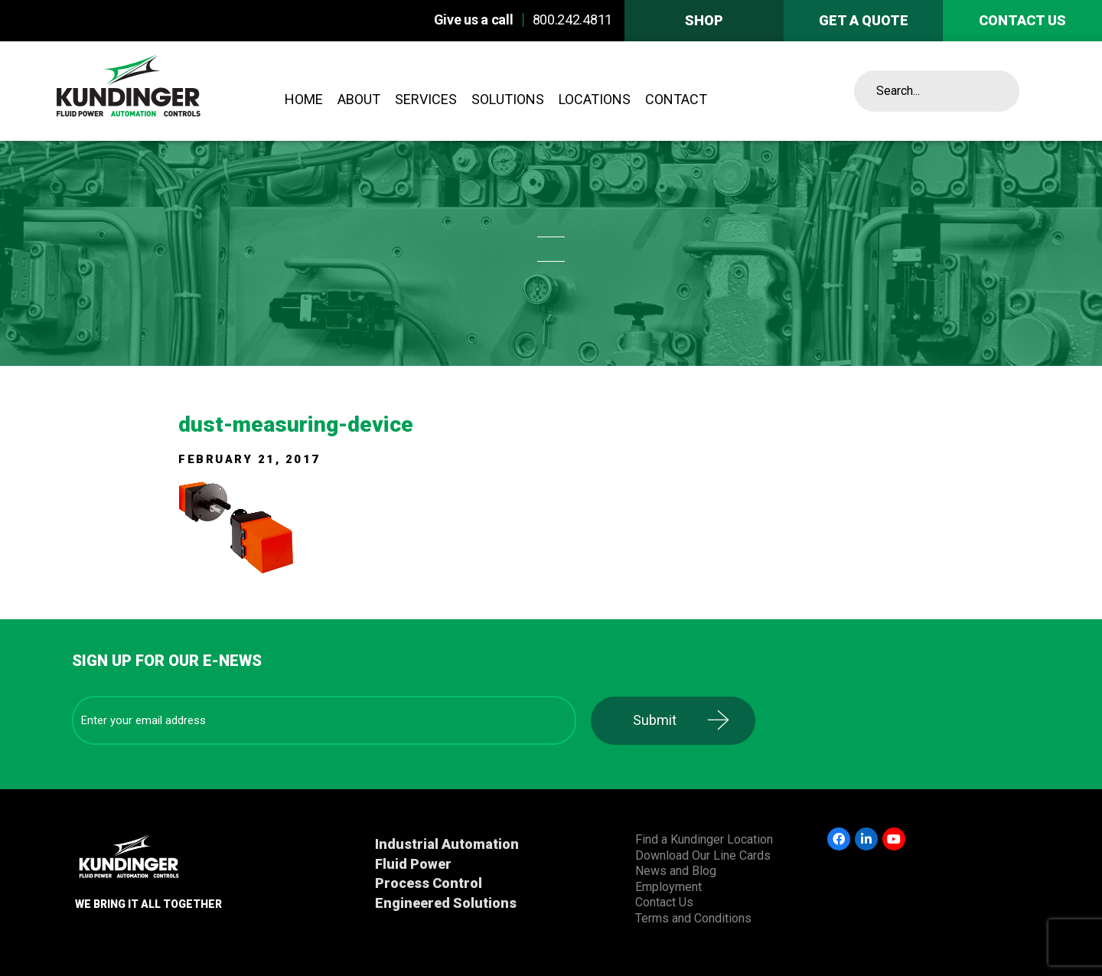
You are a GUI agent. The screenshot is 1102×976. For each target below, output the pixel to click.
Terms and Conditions (693, 918)
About (358, 99)
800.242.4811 (572, 19)
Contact (676, 99)
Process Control (428, 883)
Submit (655, 720)
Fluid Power (413, 864)
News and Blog (675, 870)
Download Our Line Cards (703, 855)
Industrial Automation (447, 844)
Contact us (1022, 20)
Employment (668, 887)
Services (426, 99)
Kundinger (167, 91)
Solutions (507, 99)
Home (304, 99)
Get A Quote (863, 20)
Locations (595, 99)
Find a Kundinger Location (704, 839)
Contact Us (664, 902)
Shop (704, 20)
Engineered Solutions (446, 903)
